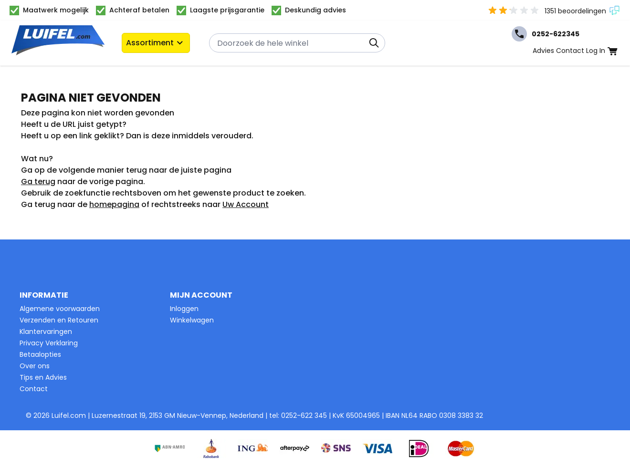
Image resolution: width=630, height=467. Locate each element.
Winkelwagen (192, 320)
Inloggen (184, 308)
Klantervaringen (46, 331)
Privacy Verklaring (49, 343)
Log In (595, 50)
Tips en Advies (43, 377)
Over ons (35, 366)
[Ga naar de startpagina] (58, 43)
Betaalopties (40, 354)
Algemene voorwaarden (60, 308)
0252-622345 (545, 34)
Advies (543, 50)
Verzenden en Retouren (59, 320)
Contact (570, 50)
